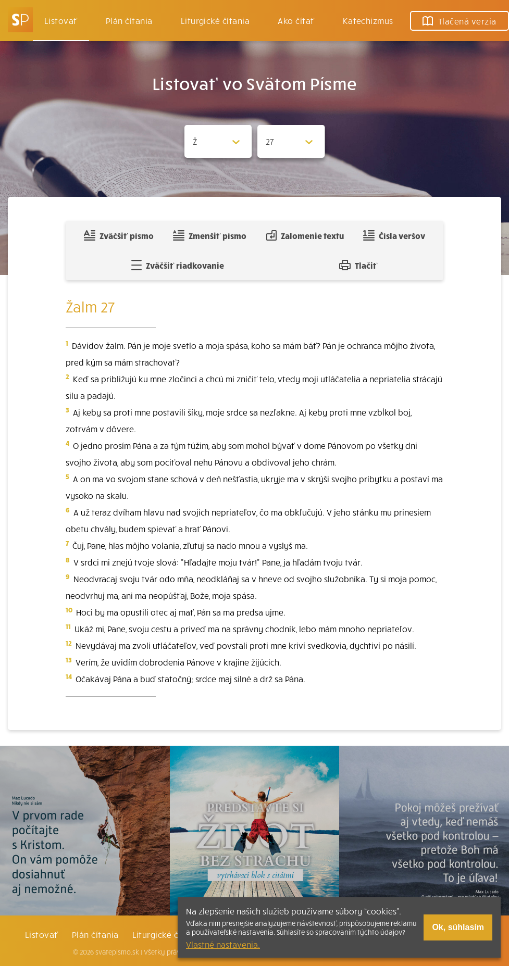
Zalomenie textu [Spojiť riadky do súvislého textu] (305, 235)
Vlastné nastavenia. (223, 944)
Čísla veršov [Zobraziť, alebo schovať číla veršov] (394, 235)
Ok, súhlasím (458, 927)
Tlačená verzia (459, 21)
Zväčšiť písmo (119, 235)
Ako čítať (296, 20)
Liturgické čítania (215, 20)
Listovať (61, 20)
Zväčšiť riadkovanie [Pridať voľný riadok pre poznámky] (177, 265)
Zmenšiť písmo (209, 235)
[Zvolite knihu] (218, 141)
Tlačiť (358, 265)
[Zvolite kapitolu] (291, 141)
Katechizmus (368, 20)
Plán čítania (95, 934)
